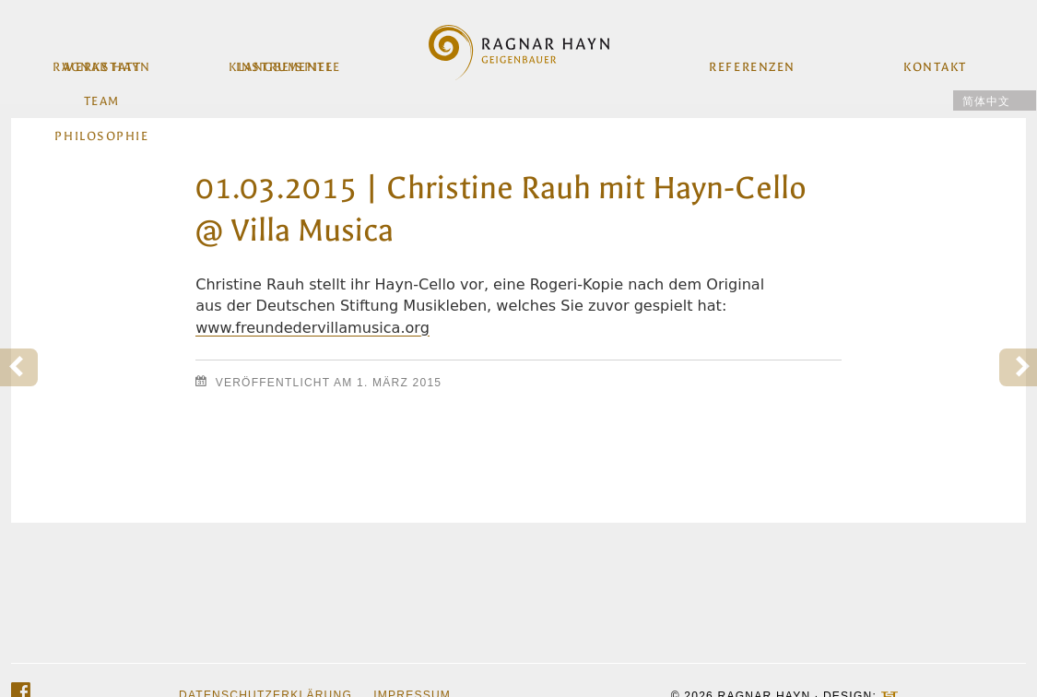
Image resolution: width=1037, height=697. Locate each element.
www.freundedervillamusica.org (312, 328)
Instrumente (285, 59)
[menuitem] (994, 101)
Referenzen (752, 59)
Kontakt (934, 59)
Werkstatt (103, 59)
